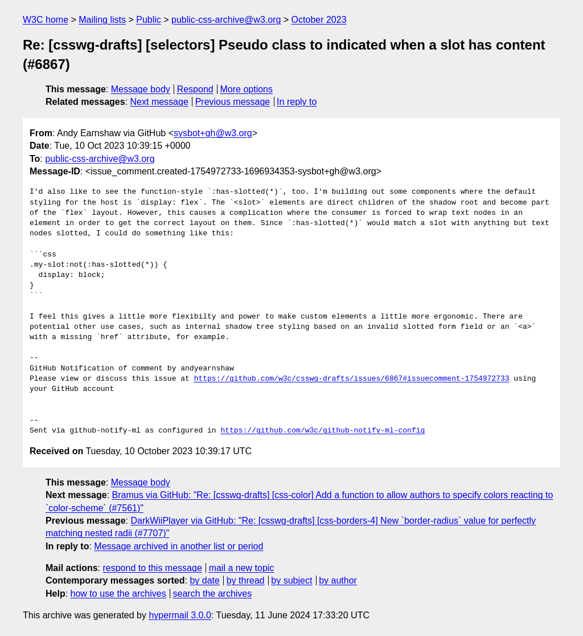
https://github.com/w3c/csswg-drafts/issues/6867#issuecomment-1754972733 (352, 379)
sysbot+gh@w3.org (213, 133)
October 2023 (319, 20)
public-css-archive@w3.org (226, 20)
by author (338, 580)
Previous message (232, 102)
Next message (159, 102)
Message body (140, 89)
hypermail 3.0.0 (180, 615)
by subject (291, 580)
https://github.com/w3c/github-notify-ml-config (322, 431)
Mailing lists (102, 20)
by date (204, 580)
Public (148, 20)
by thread (246, 580)
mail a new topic (241, 568)
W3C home (45, 20)
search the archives (212, 593)
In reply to (297, 102)
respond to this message (152, 568)
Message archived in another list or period (178, 546)
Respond (195, 89)
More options (246, 89)
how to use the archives (118, 593)
